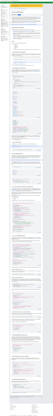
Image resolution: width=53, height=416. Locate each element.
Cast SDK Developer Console (35, 411)
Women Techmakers (12, 409)
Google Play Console (34, 408)
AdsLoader (22, 188)
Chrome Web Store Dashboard (35, 412)
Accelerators (11, 408)
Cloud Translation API (21, 8)
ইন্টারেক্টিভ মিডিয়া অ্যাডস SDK (32, 24)
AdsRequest (35, 189)
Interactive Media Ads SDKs (5, 0)
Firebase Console (33, 409)
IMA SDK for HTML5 (15, 0)
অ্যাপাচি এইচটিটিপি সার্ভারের (16, 65)
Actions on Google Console (34, 410)
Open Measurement (29, 31)
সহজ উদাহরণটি (29, 21)
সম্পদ (7, 2)
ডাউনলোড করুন (11, 2)
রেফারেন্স (5, 2)
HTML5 (19, 14)
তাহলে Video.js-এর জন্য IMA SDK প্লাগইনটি (29, 22)
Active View (25, 31)
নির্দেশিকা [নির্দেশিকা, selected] (2, 2)
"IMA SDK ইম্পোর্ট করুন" (32, 71)
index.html (38, 88)
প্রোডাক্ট (14, 10)
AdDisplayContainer (21, 163)
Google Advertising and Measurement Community (30, 5)
